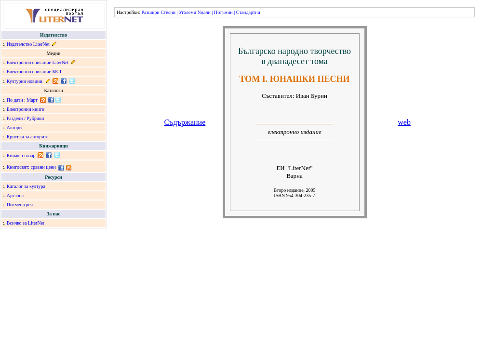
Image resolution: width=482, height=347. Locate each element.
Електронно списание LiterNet (38, 62)
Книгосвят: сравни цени (31, 167)
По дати (15, 100)
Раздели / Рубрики (25, 118)
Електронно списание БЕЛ (34, 71)
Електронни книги (25, 109)
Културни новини (24, 81)
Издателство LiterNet (28, 44)
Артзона (15, 195)
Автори (14, 127)
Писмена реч (20, 204)
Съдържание (185, 122)
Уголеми (187, 12)
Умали (204, 12)
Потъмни (223, 12)
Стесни (168, 12)
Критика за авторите (28, 136)
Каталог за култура (26, 186)
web (404, 122)
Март (32, 100)
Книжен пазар (21, 155)
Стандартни (248, 12)
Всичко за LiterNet (25, 223)
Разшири (150, 12)
